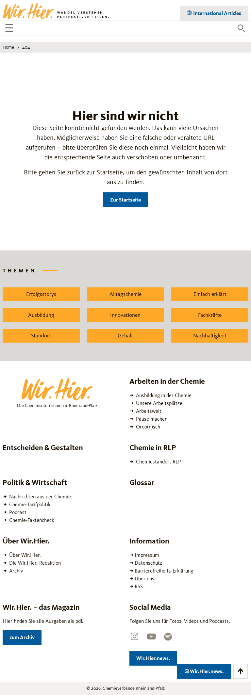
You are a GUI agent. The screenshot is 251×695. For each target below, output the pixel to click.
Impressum (147, 555)
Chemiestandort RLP (158, 462)
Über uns (144, 578)
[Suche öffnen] (241, 28)
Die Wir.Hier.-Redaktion (34, 563)
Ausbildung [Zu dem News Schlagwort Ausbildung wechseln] (41, 315)
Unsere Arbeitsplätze (158, 403)
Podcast (17, 512)
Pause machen (151, 419)
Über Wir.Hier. (24, 555)
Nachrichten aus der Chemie (39, 496)
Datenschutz (148, 563)
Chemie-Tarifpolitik (29, 504)
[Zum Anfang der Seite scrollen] (240, 671)
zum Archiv (25, 636)
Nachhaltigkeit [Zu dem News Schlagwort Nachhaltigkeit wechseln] (209, 335)
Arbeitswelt (148, 411)
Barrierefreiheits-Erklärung (164, 571)
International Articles (216, 12)
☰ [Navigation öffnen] (10, 29)
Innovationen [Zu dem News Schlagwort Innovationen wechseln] (125, 315)
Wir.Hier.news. (156, 657)
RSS (139, 586)
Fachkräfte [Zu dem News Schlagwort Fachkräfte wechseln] (210, 315)
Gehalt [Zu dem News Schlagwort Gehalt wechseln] (125, 335)
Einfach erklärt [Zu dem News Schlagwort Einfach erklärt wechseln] (209, 294)
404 (26, 47)
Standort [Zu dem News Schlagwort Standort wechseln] (41, 335)
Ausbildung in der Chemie (163, 395)
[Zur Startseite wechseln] (56, 10)
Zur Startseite (125, 200)
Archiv (15, 571)
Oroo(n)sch (147, 427)
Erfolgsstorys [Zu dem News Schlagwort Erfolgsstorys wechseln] (41, 294)
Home (8, 47)
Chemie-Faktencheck (31, 520)
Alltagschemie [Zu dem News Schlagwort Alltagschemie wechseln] (125, 294)
